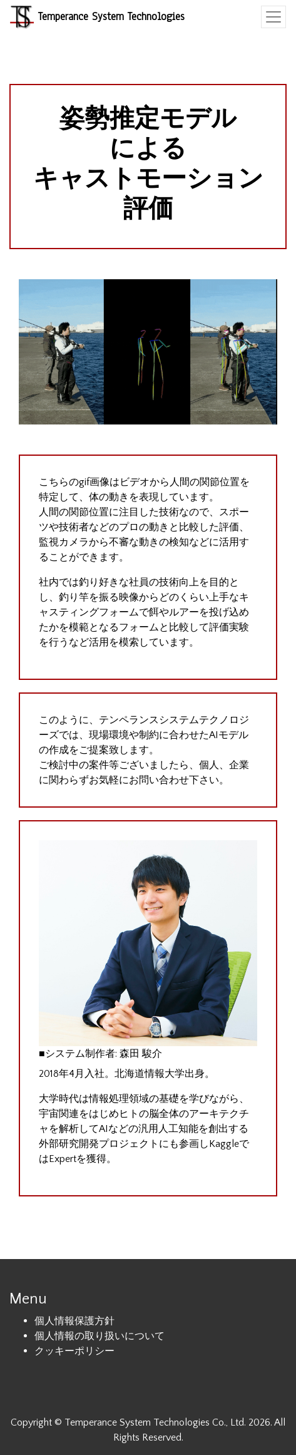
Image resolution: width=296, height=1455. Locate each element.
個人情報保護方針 (74, 1321)
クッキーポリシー (74, 1351)
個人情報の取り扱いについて (99, 1336)
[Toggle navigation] (273, 17)
